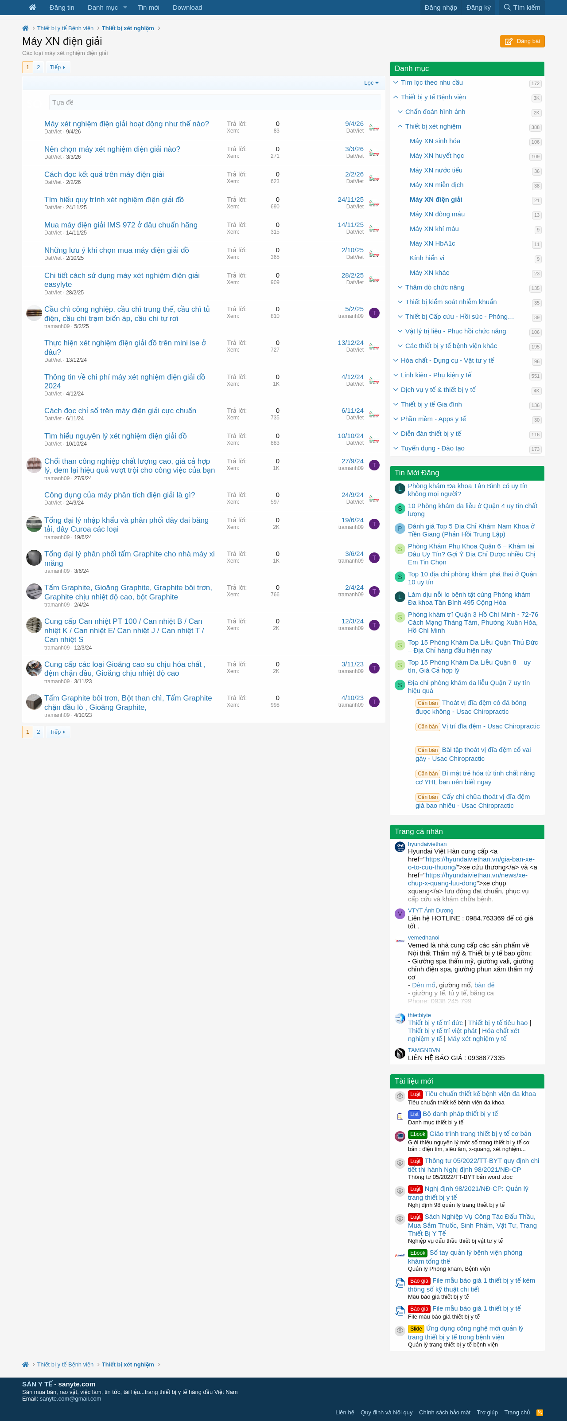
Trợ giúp (487, 1412)
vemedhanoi (423, 937)
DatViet (53, 132)
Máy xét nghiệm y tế (476, 1038)
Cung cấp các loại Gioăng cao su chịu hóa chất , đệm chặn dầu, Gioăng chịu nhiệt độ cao (125, 668)
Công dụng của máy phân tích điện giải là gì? (119, 495)
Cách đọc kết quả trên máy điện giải (104, 174)
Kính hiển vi (427, 258)
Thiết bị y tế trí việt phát (443, 1030)
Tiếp (55, 67)
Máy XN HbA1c (432, 243)
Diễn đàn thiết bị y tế (431, 433)
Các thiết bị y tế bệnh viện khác (451, 345)
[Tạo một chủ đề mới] (215, 102)
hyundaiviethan (427, 844)
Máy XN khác (429, 272)
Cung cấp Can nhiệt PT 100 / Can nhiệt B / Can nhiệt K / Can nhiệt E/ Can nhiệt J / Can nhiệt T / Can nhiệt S (124, 630)
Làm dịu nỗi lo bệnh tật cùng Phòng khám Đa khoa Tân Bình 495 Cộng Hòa (469, 598)
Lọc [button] (368, 82)
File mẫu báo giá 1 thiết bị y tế (464, 1308)
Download (187, 7)
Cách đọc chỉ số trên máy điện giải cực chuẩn (120, 411)
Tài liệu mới (414, 1081)
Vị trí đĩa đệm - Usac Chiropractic (478, 726)
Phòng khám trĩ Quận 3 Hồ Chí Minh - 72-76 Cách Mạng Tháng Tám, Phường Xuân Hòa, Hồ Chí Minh (473, 622)
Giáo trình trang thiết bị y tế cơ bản (469, 1133)
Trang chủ (517, 1412)
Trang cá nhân (419, 831)
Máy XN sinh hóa (435, 141)
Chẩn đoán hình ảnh (435, 111)
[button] (125, 7)
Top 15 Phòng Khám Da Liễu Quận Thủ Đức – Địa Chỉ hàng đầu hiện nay (473, 646)
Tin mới (148, 7)
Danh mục (103, 7)
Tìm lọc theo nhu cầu (432, 82)
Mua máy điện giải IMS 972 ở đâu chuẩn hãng (121, 225)
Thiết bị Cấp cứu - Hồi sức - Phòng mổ (461, 316)
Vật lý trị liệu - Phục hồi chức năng (455, 331)
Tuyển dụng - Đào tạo (433, 448)
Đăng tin (62, 7)
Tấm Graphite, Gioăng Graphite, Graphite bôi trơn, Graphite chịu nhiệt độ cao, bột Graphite (128, 592)
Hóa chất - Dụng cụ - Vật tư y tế (447, 360)
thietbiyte (419, 1015)
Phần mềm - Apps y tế (433, 419)
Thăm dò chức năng (435, 287)
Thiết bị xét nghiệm (433, 126)
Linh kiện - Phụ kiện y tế (436, 375)
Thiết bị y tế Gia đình (431, 404)
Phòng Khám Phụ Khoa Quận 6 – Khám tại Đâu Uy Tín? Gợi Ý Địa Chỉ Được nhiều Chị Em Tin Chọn (472, 554)
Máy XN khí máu (434, 228)
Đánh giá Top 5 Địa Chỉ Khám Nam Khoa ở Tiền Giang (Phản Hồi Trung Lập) (471, 530)
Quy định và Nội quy (387, 1412)
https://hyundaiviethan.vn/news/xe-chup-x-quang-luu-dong (468, 879)
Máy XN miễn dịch (437, 184)
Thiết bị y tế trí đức (435, 1022)
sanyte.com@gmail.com (70, 1398)
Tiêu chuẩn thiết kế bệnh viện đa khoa (472, 1093)
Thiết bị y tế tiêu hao (498, 1022)
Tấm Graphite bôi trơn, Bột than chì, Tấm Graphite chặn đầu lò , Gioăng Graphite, (128, 702)
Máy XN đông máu (437, 214)
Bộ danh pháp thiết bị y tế (453, 1113)
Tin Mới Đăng (417, 473)
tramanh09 (57, 326)
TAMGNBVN (424, 1050)
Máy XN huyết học (437, 155)
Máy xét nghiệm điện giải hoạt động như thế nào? (126, 124)
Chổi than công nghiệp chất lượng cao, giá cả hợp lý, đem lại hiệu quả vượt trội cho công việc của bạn (129, 465)
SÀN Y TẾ (37, 1384)
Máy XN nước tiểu (436, 170)
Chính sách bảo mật (444, 1412)
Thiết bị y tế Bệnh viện (433, 97)
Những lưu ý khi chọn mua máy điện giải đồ (116, 250)
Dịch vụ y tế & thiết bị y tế (438, 389)
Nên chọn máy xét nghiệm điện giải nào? (112, 149)
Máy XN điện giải (436, 199)
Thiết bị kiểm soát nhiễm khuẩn (451, 301)
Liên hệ (344, 1412)
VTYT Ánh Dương (431, 910)
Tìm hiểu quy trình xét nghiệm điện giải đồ (114, 200)
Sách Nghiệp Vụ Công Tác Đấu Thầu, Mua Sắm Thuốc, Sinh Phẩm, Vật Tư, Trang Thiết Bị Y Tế (472, 1225)
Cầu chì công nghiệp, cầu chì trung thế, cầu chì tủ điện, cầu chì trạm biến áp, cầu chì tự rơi (127, 313)
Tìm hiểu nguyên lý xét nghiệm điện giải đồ (115, 436)
